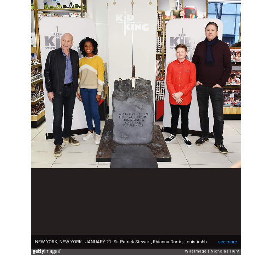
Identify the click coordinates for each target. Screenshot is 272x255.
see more (227, 241)
